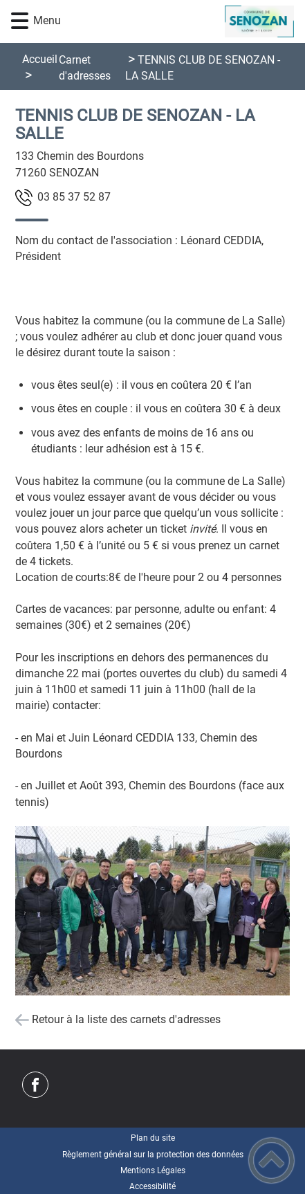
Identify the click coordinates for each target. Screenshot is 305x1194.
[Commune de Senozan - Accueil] (175, 21)
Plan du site (153, 1138)
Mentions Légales (152, 1170)
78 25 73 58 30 (74, 196)
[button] (19, 21)
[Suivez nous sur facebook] (35, 1085)
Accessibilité (152, 1186)
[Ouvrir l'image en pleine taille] (152, 912)
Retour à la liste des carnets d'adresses (126, 1019)
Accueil (39, 59)
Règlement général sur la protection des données (152, 1154)
